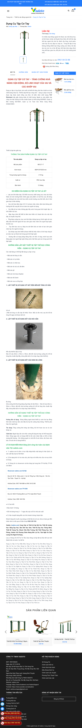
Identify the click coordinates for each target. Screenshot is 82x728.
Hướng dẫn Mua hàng (51, 66)
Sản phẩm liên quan (41, 610)
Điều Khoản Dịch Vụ (48, 670)
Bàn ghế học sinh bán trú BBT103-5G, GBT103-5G (69, 90)
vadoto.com (15, 525)
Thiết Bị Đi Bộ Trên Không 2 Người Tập (18, 641)
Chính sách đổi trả (47, 664)
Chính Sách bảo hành (48, 667)
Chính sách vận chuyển (49, 672)
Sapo (53, 726)
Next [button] (76, 631)
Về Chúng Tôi (46, 662)
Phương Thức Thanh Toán (50, 675)
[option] (23, 42)
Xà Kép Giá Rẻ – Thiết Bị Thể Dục (65, 639)
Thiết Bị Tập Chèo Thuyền (41, 641)
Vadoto (17, 639)
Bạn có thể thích (62, 73)
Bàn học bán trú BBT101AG (69, 79)
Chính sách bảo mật (48, 678)
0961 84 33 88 (64, 60)
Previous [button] (5, 631)
